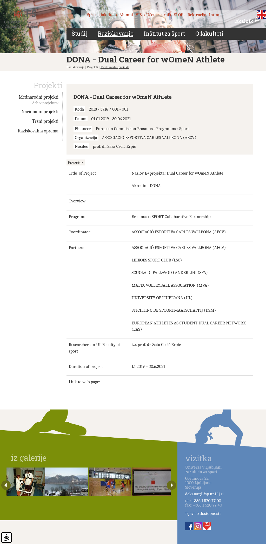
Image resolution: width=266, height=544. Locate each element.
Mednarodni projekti (115, 67)
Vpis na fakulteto (102, 14)
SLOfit (179, 14)
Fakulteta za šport (26, 19)
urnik (166, 14)
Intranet (216, 14)
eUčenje (151, 14)
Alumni (126, 14)
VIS (139, 14)
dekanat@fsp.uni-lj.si (204, 493)
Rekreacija (197, 14)
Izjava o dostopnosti (203, 513)
